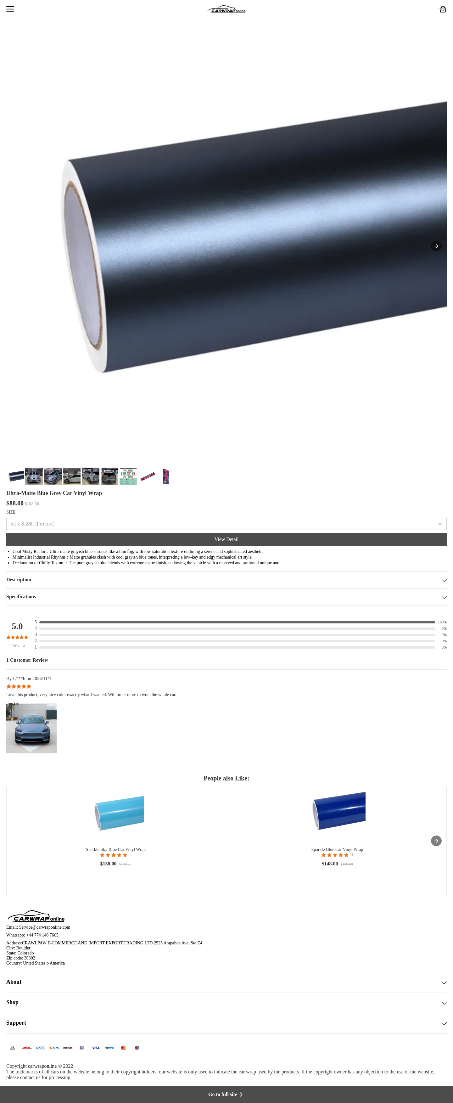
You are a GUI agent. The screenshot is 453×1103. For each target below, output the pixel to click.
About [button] (226, 982)
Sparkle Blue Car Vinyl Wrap (337, 849)
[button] (10, 9)
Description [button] (226, 580)
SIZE (11, 512)
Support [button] (226, 1023)
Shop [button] (226, 1003)
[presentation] (436, 841)
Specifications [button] (226, 597)
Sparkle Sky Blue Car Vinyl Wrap (116, 849)
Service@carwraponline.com (44, 927)
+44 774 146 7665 (42, 935)
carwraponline (42, 1066)
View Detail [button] (227, 539)
